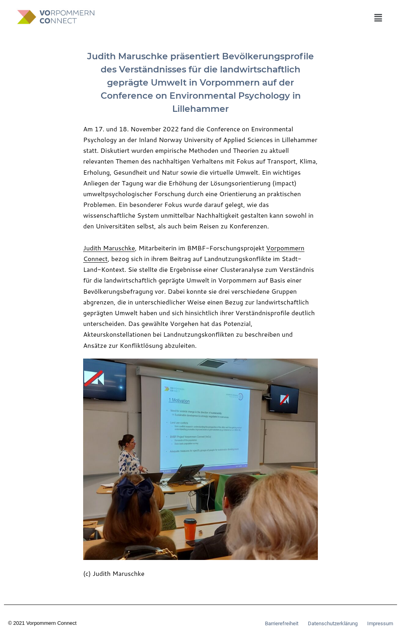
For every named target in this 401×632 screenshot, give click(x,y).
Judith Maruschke (109, 247)
